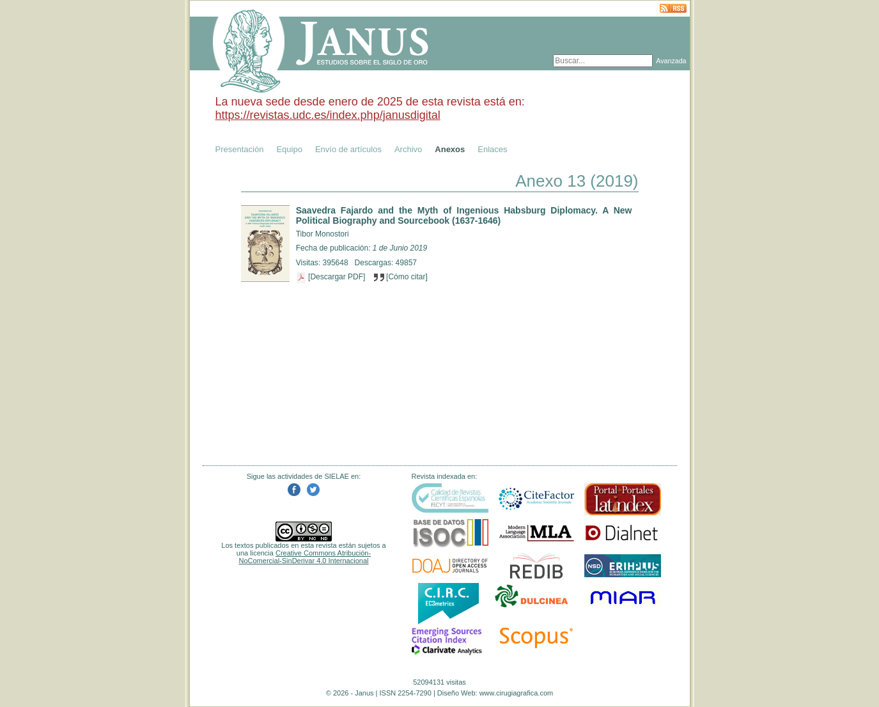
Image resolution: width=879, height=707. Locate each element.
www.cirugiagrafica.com (516, 693)
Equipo (289, 149)
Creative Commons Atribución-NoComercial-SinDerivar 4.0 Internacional (305, 556)
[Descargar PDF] (332, 276)
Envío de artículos (348, 149)
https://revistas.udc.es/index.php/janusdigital (327, 115)
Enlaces (492, 149)
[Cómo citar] (401, 276)
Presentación (239, 149)
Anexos (450, 149)
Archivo (408, 149)
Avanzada (671, 61)
